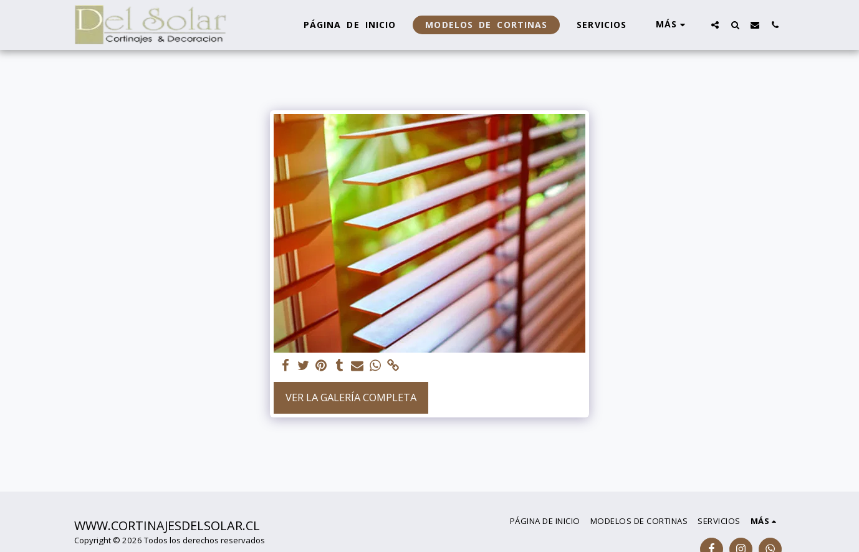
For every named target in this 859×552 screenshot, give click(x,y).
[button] (715, 24)
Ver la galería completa (351, 397)
